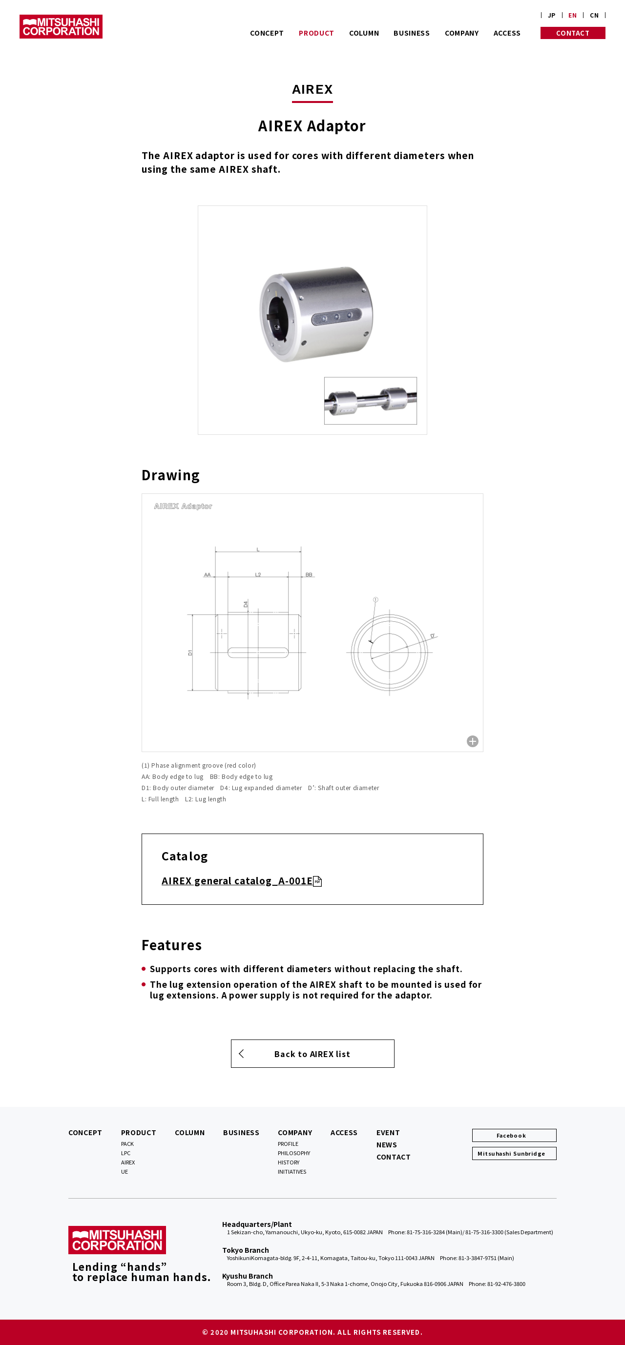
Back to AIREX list (312, 1054)
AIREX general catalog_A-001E (237, 880)
